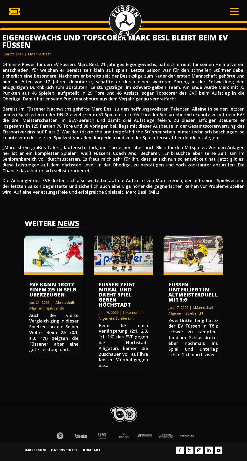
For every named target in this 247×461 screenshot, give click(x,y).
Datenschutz (64, 450)
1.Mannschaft (39, 54)
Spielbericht (55, 308)
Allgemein (36, 308)
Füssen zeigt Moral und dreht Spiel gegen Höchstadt (117, 294)
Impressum (35, 450)
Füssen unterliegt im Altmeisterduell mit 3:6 (193, 292)
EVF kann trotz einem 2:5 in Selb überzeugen (52, 289)
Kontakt (92, 450)
